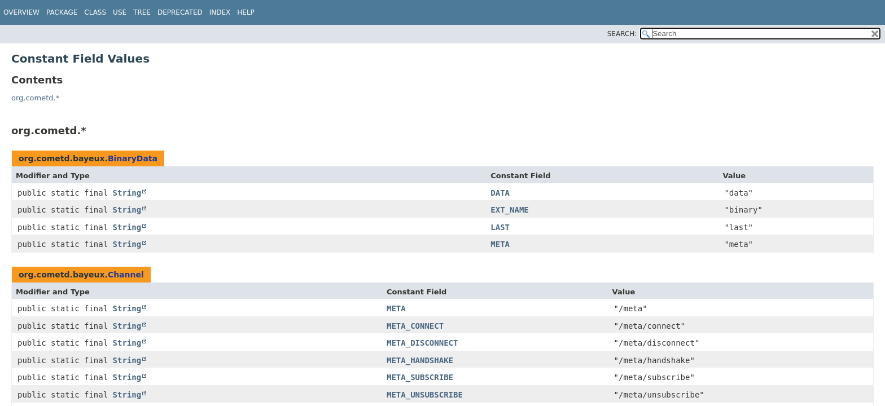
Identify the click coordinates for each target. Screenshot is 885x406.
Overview (21, 12)
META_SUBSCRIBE (420, 377)
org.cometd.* (35, 98)
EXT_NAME (509, 209)
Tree (142, 12)
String (127, 192)
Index (220, 12)
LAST (500, 227)
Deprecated (180, 12)
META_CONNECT (415, 325)
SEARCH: (622, 34)
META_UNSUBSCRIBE (425, 394)
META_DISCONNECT (422, 342)
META (500, 244)
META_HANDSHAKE (420, 360)
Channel (126, 274)
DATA (500, 192)
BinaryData (132, 158)
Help (246, 12)
